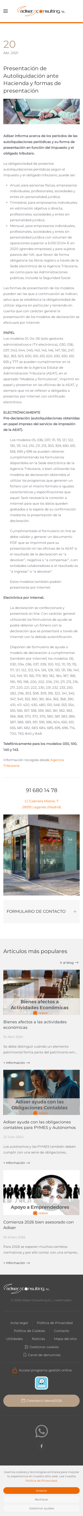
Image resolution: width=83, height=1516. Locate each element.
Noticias (36, 1339)
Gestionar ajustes (41, 1508)
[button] (5, 11)
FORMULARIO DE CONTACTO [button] (41, 911)
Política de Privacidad (53, 1323)
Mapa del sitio (63, 1339)
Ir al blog (67, 963)
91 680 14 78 (41, 790)
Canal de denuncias (40, 1355)
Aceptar (41, 1490)
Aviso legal (17, 1323)
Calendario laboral (39, 1401)
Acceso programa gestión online (40, 1370)
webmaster (61, 1300)
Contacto (59, 1331)
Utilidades (12, 1339)
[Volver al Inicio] (41, 11)
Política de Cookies (27, 1331)
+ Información (14, 1063)
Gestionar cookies (40, 1347)
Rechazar (41, 1499)
